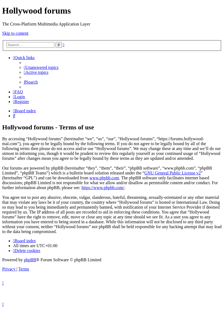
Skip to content (15, 33)
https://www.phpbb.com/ (103, 187)
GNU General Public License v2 (172, 173)
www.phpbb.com (104, 178)
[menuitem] (41, 67)
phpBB (30, 259)
